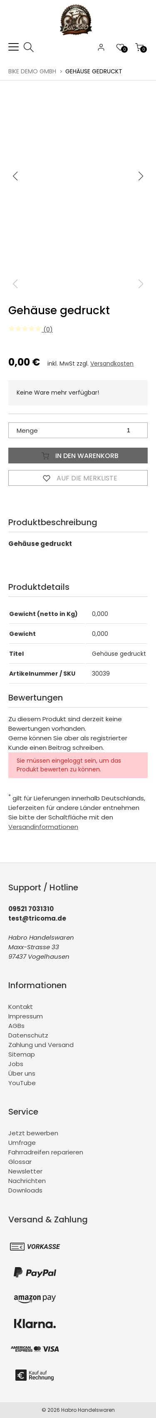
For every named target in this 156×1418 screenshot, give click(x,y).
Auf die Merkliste (78, 478)
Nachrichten (27, 1180)
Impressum (25, 1016)
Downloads (25, 1190)
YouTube (22, 1083)
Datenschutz (28, 1035)
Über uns (21, 1073)
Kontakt (20, 1006)
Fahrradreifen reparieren (45, 1152)
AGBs (16, 1025)
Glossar (20, 1161)
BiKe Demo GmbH (32, 71)
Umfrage (22, 1142)
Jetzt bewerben (33, 1133)
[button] (141, 176)
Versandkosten (112, 363)
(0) (30, 329)
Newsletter (25, 1171)
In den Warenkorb (78, 456)
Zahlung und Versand (41, 1044)
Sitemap (21, 1054)
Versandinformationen (43, 826)
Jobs (15, 1063)
